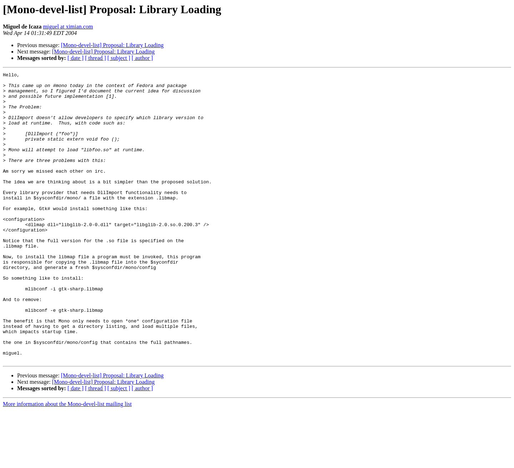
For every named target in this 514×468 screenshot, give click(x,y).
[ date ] (75, 58)
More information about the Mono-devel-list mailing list (67, 462)
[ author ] (142, 58)
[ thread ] (95, 58)
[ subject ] (118, 58)
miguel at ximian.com (68, 27)
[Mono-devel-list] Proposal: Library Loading (112, 45)
